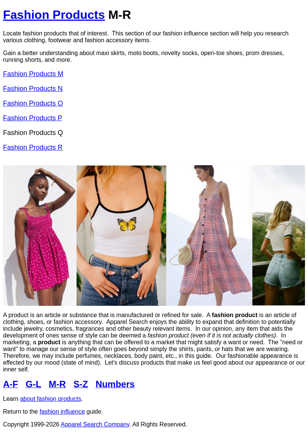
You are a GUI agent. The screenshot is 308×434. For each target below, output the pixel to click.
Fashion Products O (33, 103)
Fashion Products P (32, 118)
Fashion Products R (33, 147)
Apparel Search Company (95, 424)
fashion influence (62, 411)
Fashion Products (54, 14)
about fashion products (50, 399)
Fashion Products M (33, 74)
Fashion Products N (33, 88)
